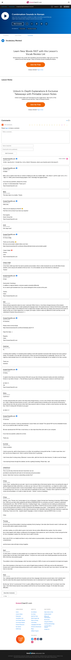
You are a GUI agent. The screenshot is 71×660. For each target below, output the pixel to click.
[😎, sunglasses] (39, 125)
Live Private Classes (20, 620)
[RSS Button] (2, 125)
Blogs (32, 628)
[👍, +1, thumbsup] (67, 125)
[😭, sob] (52, 125)
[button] (68, 2)
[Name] (17, 145)
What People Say (35, 618)
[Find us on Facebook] (38, 639)
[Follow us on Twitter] (32, 639)
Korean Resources (20, 624)
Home (17, 612)
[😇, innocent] (54, 125)
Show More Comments (9, 593)
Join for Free (35, 65)
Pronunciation (11, 6)
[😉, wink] (49, 125)
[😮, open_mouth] (59, 125)
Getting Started (47, 614)
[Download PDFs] (41, 23)
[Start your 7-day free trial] (20, 639)
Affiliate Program (35, 630)
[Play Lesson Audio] (5, 16)
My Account (47, 619)
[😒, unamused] (37, 125)
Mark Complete (18, 23)
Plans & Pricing (34, 620)
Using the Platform (48, 621)
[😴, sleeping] (57, 125)
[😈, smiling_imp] (62, 125)
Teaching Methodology (49, 623)
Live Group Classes (20, 622)
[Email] (17, 149)
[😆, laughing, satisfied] (44, 125)
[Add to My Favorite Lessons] (31, 23)
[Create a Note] (36, 23)
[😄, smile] (29, 125)
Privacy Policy (41, 657)
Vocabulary (6, 35)
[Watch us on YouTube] (35, 639)
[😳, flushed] (32, 125)
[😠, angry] (42, 125)
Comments (30, 35)
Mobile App (18, 628)
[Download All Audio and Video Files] (46, 23)
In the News (34, 622)
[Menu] (2, 2)
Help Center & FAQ (48, 612)
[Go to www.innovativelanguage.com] (35, 653)
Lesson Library (4, 6)
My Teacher (18, 626)
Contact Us (46, 629)
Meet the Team (34, 616)
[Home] (34, 3)
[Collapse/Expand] (35, 120)
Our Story (33, 614)
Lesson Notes (18, 35)
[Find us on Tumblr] (41, 639)
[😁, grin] (34, 125)
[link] (61, 7)
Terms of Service (50, 657)
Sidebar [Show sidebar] (67, 6)
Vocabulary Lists (19, 618)
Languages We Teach (36, 624)
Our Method (34, 612)
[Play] (2, 40)
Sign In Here (40, 69)
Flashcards (18, 616)
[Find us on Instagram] (32, 642)
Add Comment (9, 153)
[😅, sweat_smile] (47, 125)
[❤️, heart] (64, 125)
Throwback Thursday (32, 28)
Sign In (7, 128)
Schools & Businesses (36, 626)
